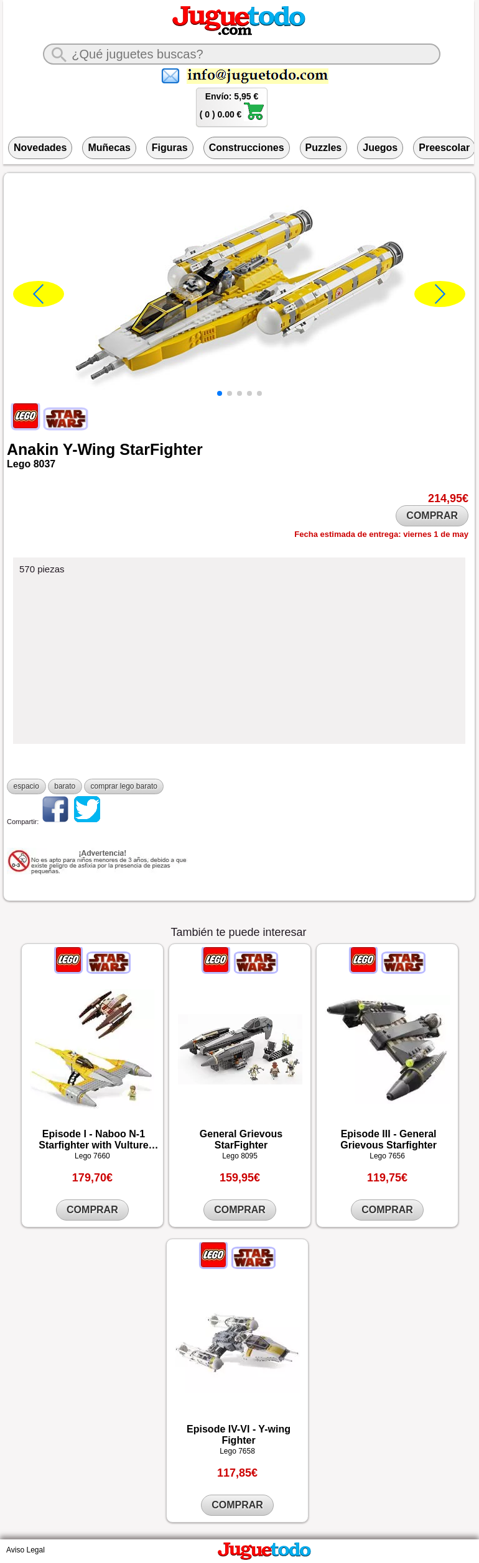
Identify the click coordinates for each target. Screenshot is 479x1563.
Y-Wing (89, 449)
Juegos (380, 147)
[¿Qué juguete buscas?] (241, 54)
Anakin (32, 449)
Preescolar (444, 147)
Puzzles (323, 147)
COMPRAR (432, 515)
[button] (219, 393)
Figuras (170, 147)
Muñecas (109, 147)
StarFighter (160, 449)
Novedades (40, 147)
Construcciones (246, 147)
